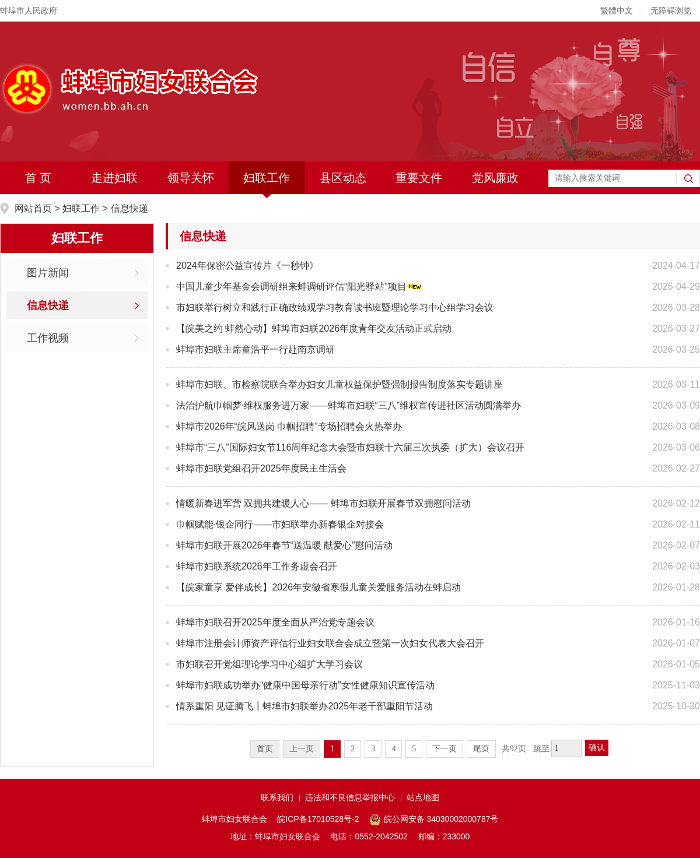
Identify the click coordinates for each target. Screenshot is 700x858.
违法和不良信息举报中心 (350, 797)
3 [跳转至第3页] (373, 748)
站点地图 (423, 797)
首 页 (38, 177)
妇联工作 (266, 177)
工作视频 (48, 338)
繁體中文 (616, 10)
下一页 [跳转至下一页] (444, 748)
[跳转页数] (566, 748)
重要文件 (419, 177)
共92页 (514, 748)
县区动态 (343, 177)
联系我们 (277, 797)
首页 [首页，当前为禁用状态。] (265, 748)
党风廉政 (495, 177)
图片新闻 (48, 273)
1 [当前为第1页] (332, 748)
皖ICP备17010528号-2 (318, 819)
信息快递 (129, 208)
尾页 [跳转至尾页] (481, 748)
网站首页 (34, 208)
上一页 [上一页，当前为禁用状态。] (301, 748)
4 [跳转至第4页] (393, 748)
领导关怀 (190, 177)
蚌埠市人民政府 (28, 10)
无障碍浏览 (670, 10)
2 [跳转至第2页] (353, 748)
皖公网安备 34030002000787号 (433, 819)
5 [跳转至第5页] (414, 748)
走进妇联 (114, 177)
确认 (597, 747)
